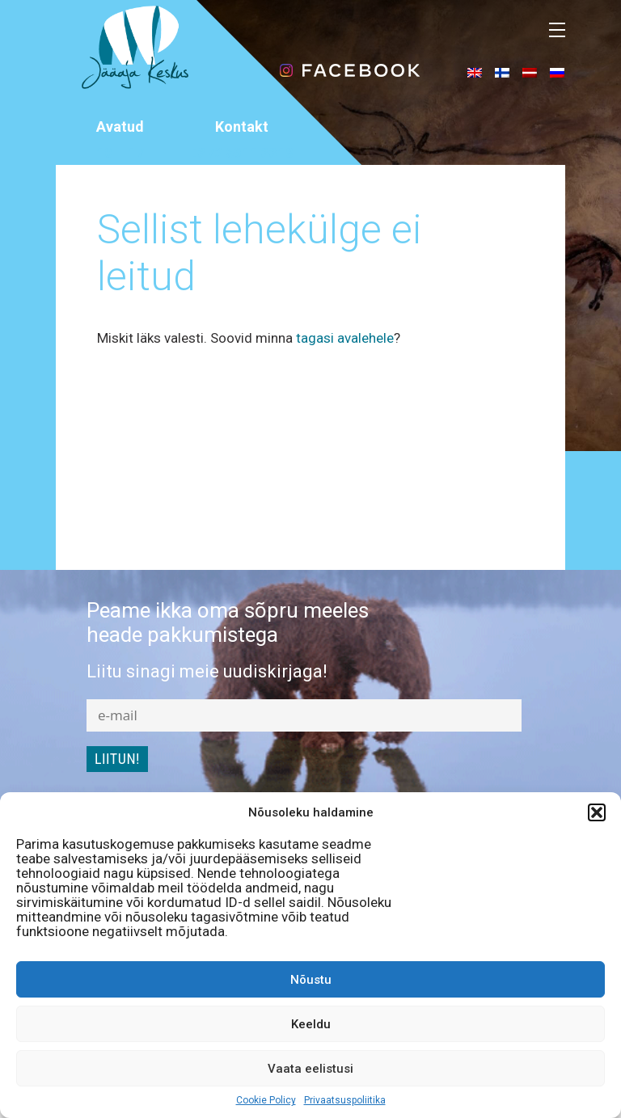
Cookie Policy (266, 1100)
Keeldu (311, 1024)
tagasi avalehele (345, 338)
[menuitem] (474, 72)
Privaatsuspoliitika (345, 1100)
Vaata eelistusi (310, 1068)
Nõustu (311, 979)
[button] (597, 812)
